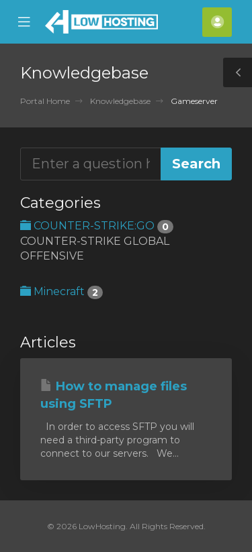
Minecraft (61, 291)
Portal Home (45, 101)
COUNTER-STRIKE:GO (96, 225)
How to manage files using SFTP (113, 395)
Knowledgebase (120, 101)
